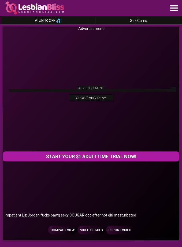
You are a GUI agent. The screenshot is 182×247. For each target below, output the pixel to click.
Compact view (63, 230)
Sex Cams (138, 20)
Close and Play (91, 98)
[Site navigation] (174, 8)
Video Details (91, 230)
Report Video (120, 230)
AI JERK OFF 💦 (48, 20)
